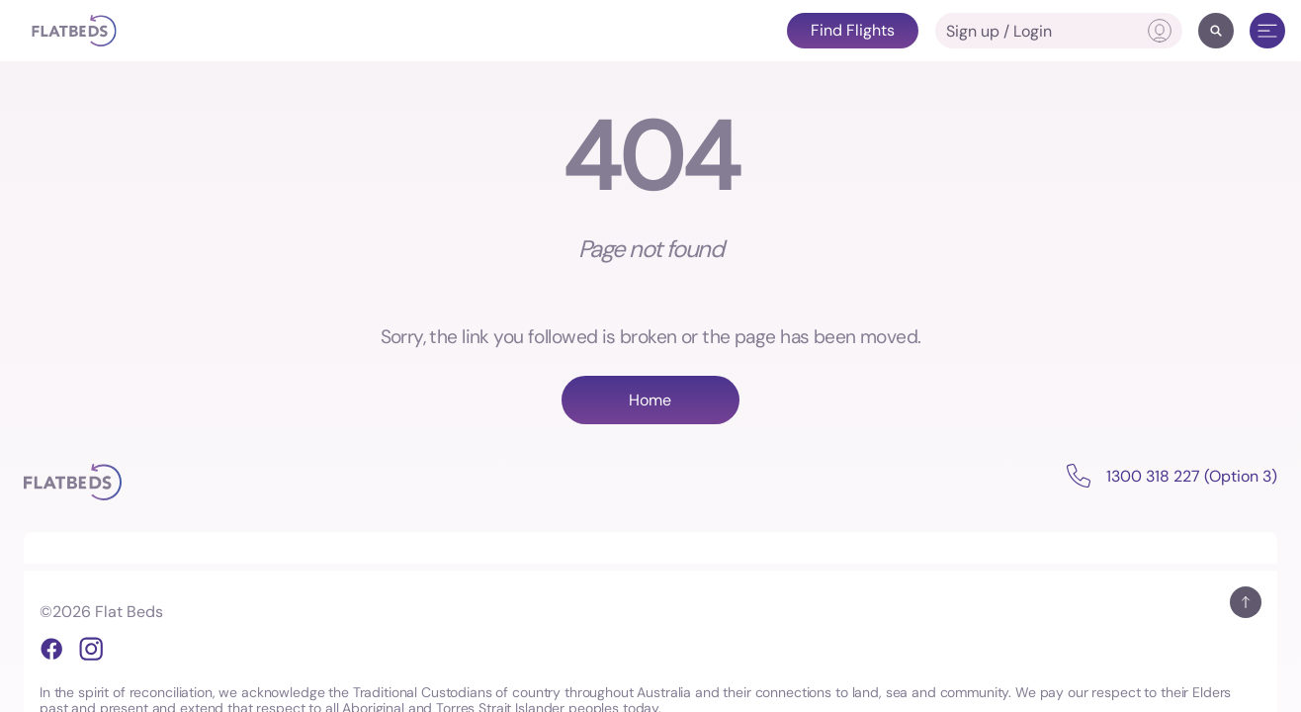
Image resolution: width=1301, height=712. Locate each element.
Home (650, 400)
